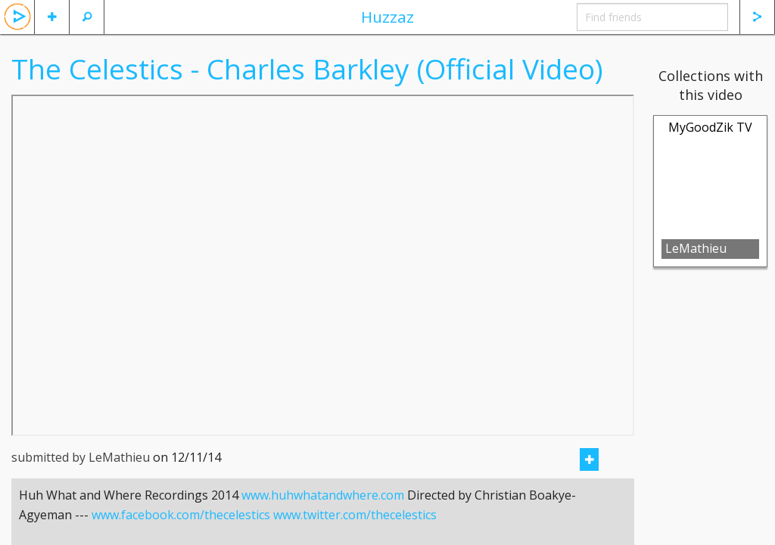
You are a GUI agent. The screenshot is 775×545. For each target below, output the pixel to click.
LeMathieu (696, 248)
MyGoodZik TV (710, 127)
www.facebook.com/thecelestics (181, 533)
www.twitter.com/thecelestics (355, 533)
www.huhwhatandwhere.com (322, 514)
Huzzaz (387, 16)
